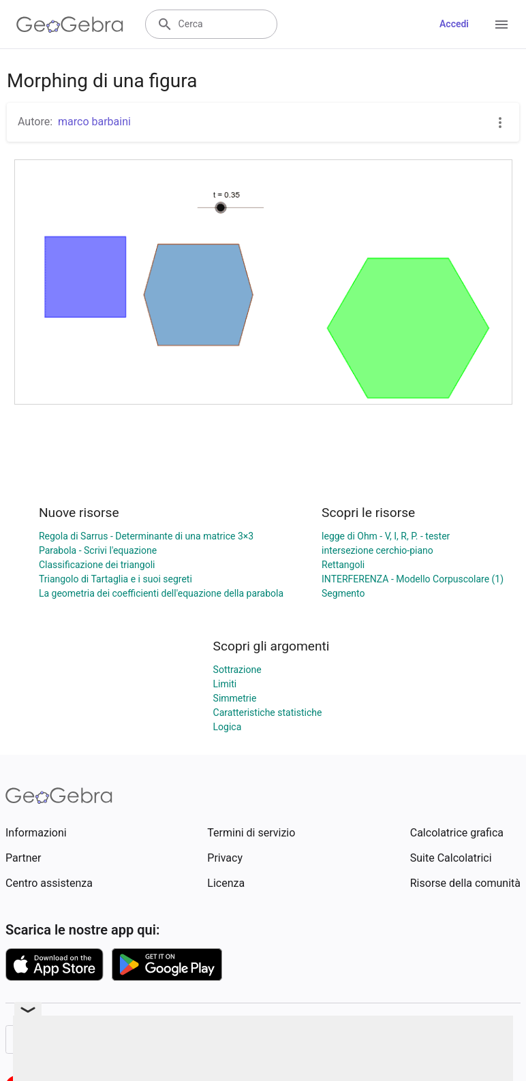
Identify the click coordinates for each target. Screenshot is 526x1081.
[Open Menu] (501, 24)
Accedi (454, 23)
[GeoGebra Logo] (69, 24)
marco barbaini (94, 121)
